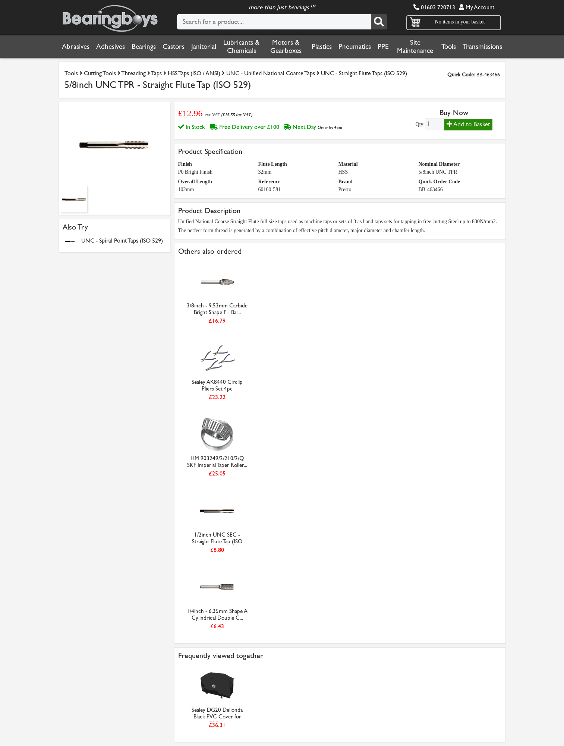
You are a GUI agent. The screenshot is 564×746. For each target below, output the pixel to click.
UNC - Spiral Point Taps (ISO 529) (122, 240)
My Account (476, 7)
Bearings (144, 46)
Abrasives (75, 46)
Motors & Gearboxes (286, 46)
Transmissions (482, 46)
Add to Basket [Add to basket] (468, 124)
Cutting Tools (100, 73)
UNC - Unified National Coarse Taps (270, 73)
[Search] (379, 21)
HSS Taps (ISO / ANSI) (194, 73)
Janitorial (203, 46)
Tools (448, 46)
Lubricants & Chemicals (241, 46)
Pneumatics (354, 46)
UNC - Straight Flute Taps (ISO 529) (364, 73)
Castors (174, 46)
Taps (156, 73)
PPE (383, 46)
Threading (133, 73)
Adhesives (110, 46)
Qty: (420, 124)
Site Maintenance (415, 46)
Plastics (322, 46)
